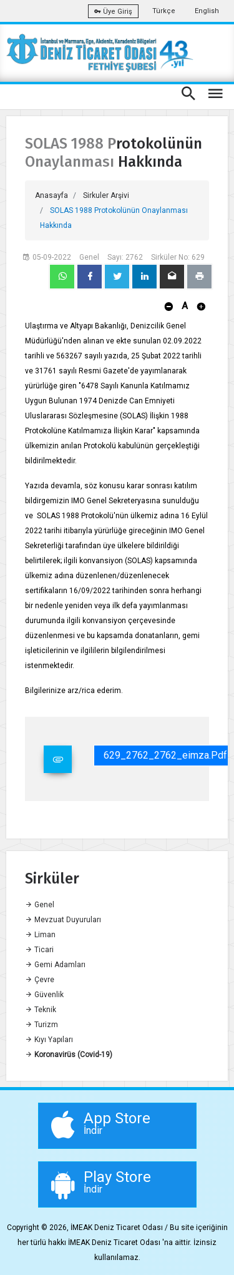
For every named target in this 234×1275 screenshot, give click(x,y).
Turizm (41, 1024)
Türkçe (163, 11)
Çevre (39, 979)
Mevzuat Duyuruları (63, 919)
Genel (39, 904)
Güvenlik (44, 994)
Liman (40, 934)
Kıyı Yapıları (49, 1039)
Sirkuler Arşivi (106, 195)
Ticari (39, 949)
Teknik (40, 1009)
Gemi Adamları (55, 964)
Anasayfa (51, 195)
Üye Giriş (113, 11)
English (207, 11)
